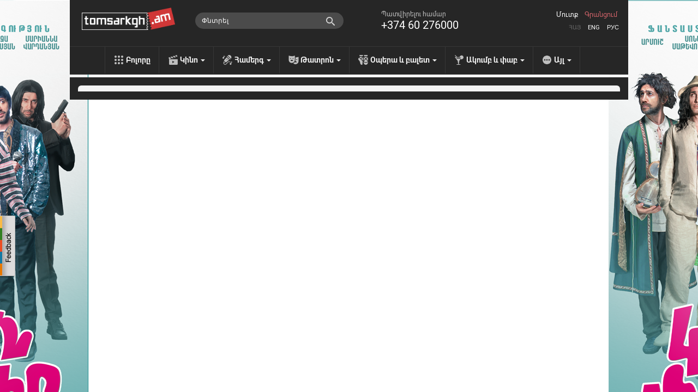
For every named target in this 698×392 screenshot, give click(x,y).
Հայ (575, 27)
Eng (594, 27)
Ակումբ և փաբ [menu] (495, 60)
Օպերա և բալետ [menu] (403, 60)
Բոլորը (138, 60)
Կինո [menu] (192, 60)
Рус (613, 27)
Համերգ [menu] (252, 60)
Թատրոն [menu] (320, 60)
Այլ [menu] (562, 60)
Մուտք (567, 14)
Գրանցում (601, 14)
